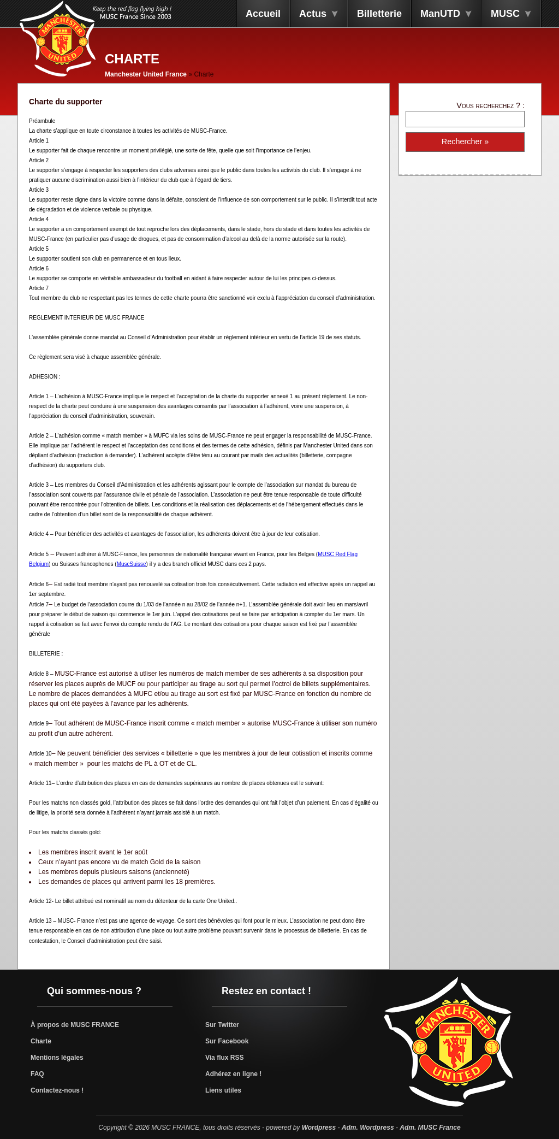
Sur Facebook (226, 1041)
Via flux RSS (224, 1057)
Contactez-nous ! (57, 1090)
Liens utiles (223, 1090)
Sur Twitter (222, 1025)
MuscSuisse (131, 564)
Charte (41, 1041)
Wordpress (319, 1127)
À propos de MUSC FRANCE (75, 1025)
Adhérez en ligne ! (233, 1074)
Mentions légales (57, 1057)
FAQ (37, 1074)
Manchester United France (146, 74)
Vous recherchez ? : (490, 105)
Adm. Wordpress (368, 1127)
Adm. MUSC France (430, 1127)
